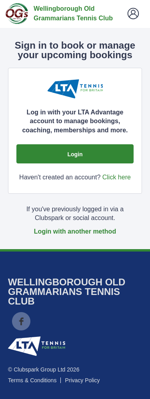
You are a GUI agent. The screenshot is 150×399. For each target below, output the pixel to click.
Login (74, 154)
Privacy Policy (82, 380)
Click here (116, 177)
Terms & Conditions (32, 380)
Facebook (21, 321)
